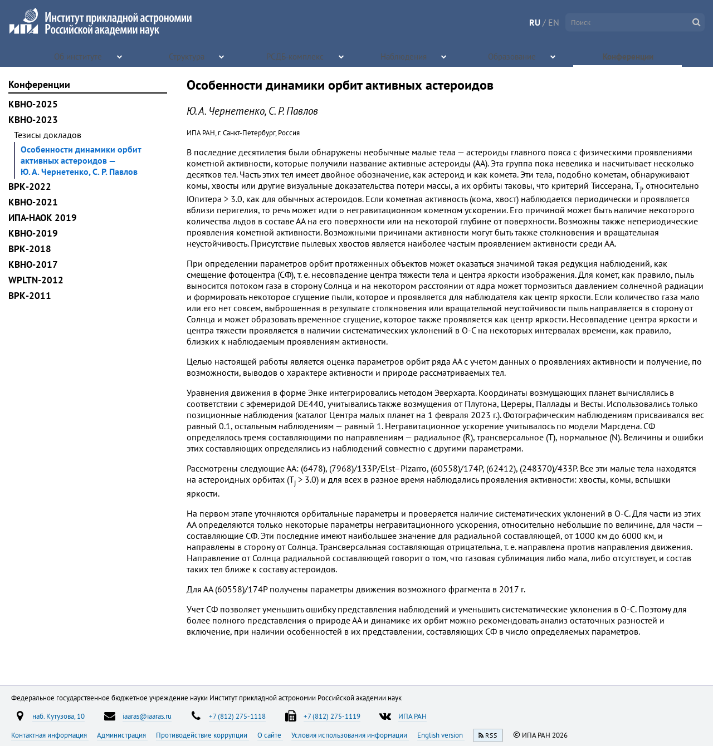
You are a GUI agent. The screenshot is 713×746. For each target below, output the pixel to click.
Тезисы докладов (47, 134)
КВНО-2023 (33, 120)
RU (534, 22)
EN (553, 22)
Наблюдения (404, 56)
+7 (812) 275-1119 (332, 716)
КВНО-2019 (33, 233)
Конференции (628, 56)
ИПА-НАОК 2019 (42, 218)
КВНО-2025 (33, 104)
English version (441, 735)
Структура (187, 56)
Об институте (79, 56)
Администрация (122, 735)
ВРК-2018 (29, 249)
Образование (513, 56)
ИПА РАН (412, 716)
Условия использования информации (350, 735)
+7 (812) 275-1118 (237, 716)
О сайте (270, 735)
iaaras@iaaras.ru (147, 716)
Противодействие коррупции (202, 735)
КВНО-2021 (33, 202)
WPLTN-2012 (36, 280)
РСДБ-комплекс (296, 56)
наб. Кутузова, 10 (58, 716)
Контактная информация (50, 735)
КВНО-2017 (33, 264)
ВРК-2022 (29, 186)
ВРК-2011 (29, 295)
